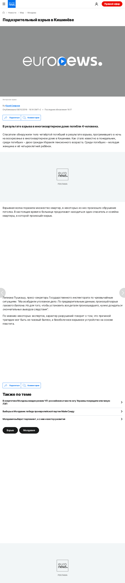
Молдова (32, 13)
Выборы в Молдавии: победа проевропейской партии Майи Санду (38, 411)
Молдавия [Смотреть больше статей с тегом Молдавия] (29, 430)
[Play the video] (62, 61)
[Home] (4, 12)
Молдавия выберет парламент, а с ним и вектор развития (34, 419)
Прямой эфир (112, 3)
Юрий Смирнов (12, 105)
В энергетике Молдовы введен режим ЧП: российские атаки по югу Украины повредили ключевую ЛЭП (56, 402)
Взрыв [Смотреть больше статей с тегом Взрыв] (10, 430)
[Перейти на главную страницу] (12, 4)
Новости (12, 13)
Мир (22, 13)
